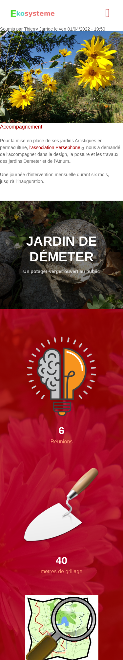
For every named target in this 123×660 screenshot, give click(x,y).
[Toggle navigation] (107, 13)
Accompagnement (21, 127)
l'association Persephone (57, 147)
